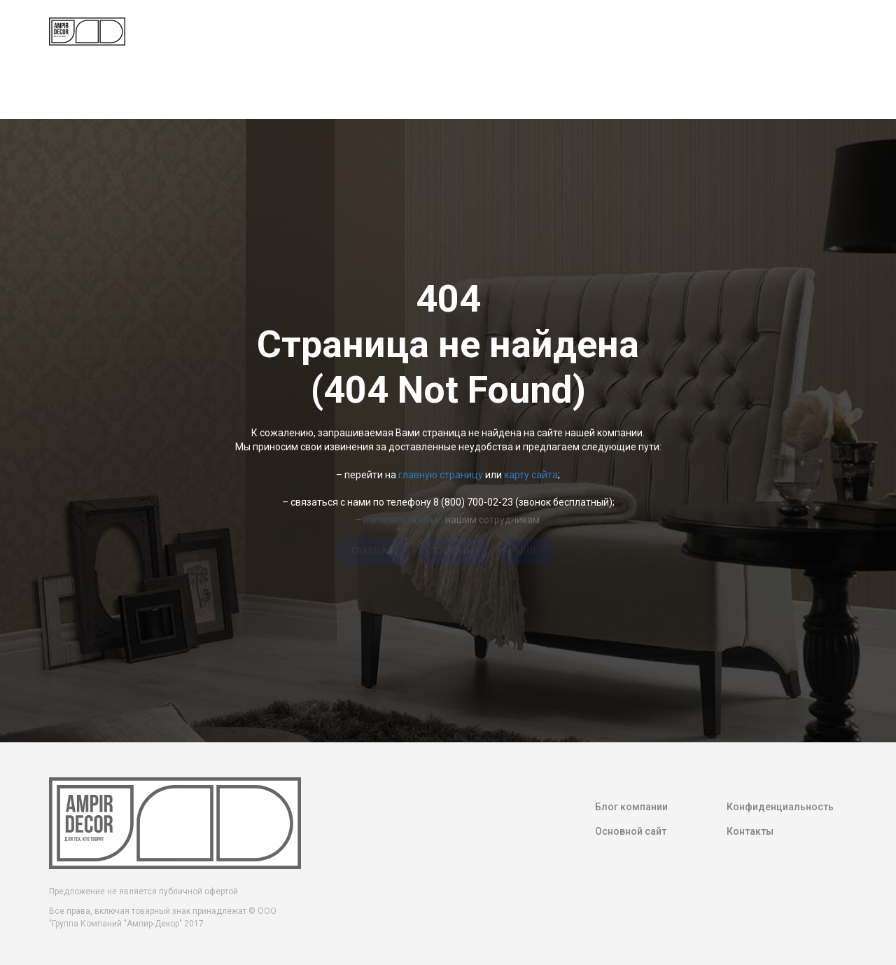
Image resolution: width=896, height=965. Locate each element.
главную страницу (440, 474)
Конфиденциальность (780, 806)
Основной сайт (630, 831)
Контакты (750, 831)
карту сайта (531, 474)
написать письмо (403, 517)
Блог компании (631, 806)
